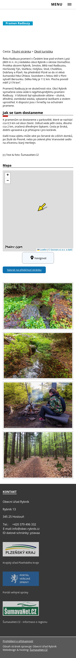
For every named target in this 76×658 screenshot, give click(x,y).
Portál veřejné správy (15, 592)
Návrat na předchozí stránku (24, 270)
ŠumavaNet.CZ (38, 650)
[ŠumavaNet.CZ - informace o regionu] (21, 615)
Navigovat (37, 258)
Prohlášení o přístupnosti (18, 641)
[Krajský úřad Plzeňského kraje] (21, 556)
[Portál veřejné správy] (21, 585)
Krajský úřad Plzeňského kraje (21, 562)
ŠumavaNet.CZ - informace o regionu (25, 622)
